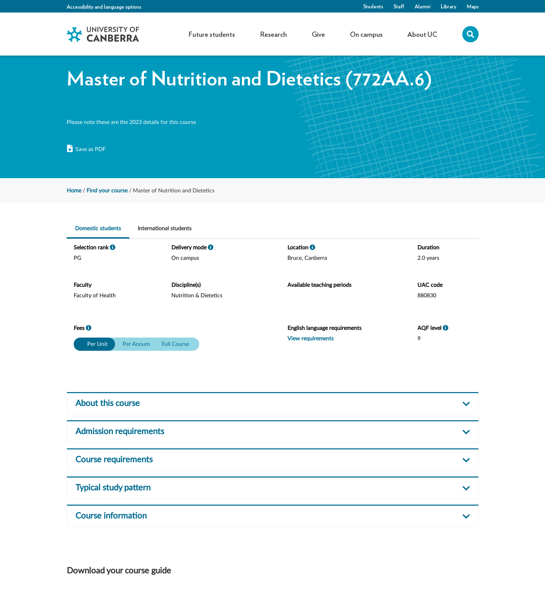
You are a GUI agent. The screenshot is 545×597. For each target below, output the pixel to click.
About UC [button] (422, 34)
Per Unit (97, 344)
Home (74, 190)
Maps (473, 6)
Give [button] (318, 34)
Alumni (422, 6)
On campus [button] (366, 34)
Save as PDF (86, 149)
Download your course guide (119, 571)
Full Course (175, 344)
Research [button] (273, 34)
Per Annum (136, 344)
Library (448, 6)
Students (373, 6)
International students (165, 228)
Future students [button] (211, 34)
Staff (398, 6)
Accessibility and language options (104, 6)
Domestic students (98, 228)
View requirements (310, 338)
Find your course (107, 190)
